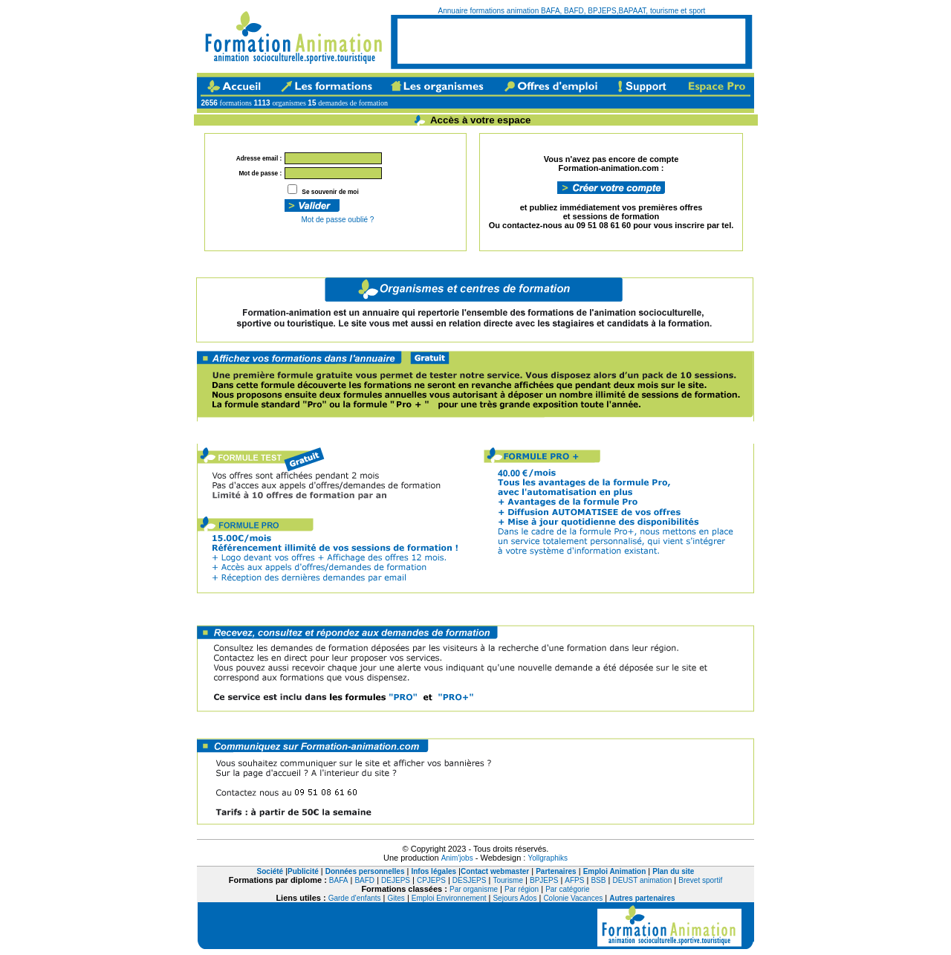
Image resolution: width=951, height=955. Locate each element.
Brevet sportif (700, 880)
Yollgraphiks (548, 858)
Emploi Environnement (449, 898)
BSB (598, 880)
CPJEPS (431, 880)
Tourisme (508, 880)
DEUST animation (642, 880)
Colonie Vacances (573, 898)
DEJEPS (395, 880)
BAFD (364, 880)
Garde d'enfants (354, 898)
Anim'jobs (457, 858)
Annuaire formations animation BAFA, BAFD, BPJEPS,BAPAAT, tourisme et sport (572, 11)
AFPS (574, 880)
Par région (521, 889)
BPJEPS (544, 880)
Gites (396, 898)
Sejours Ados (514, 898)
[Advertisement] (571, 41)
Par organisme (473, 889)
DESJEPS (469, 880)
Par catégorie (567, 889)
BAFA (338, 880)
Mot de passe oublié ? (336, 220)
